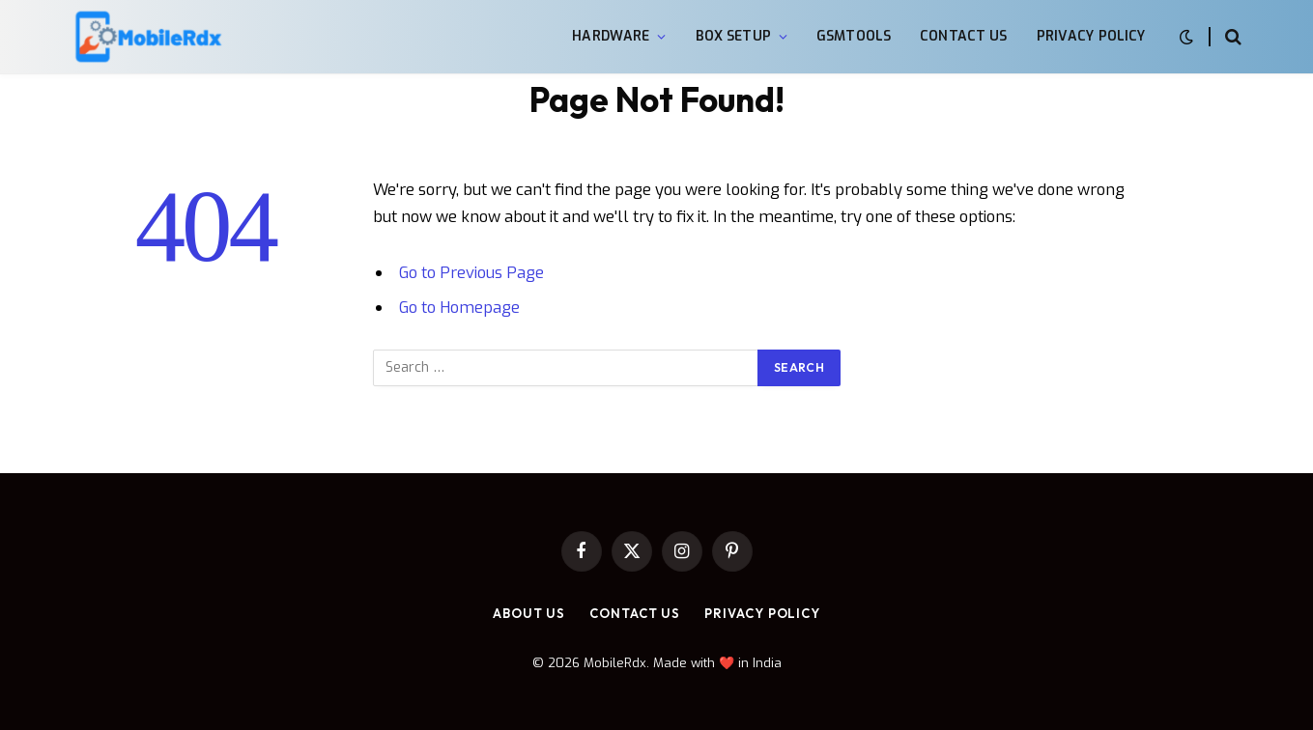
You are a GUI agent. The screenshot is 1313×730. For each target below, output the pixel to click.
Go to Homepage (459, 307)
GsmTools (853, 36)
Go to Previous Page (471, 272)
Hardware (610, 36)
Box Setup (733, 36)
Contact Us (963, 36)
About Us (529, 613)
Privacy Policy (1091, 36)
